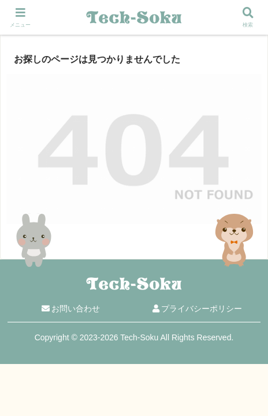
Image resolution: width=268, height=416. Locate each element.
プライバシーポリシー (197, 308)
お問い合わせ (71, 308)
